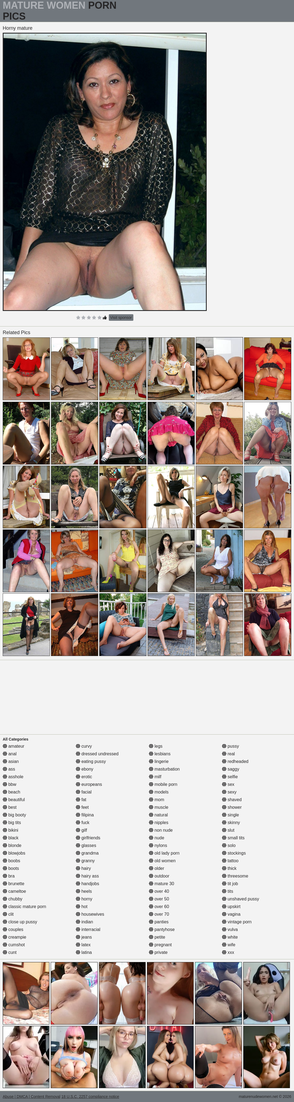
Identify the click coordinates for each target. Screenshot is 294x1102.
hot (82, 906)
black (11, 838)
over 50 (159, 899)
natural (158, 815)
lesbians (159, 753)
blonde (12, 845)
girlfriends (88, 838)
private (158, 952)
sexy (229, 792)
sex (228, 784)
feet (82, 807)
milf (155, 776)
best (10, 807)
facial (84, 792)
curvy (84, 746)
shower (232, 807)
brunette (13, 883)
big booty (14, 815)
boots (11, 868)
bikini (10, 830)
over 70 (159, 914)
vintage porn (237, 922)
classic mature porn (24, 906)
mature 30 (161, 883)
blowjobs (14, 853)
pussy (230, 746)
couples (13, 929)
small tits (233, 838)
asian (11, 761)
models (159, 792)
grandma (87, 853)
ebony (84, 769)
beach (11, 792)
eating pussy (91, 761)
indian (84, 922)
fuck (82, 822)
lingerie (159, 761)
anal (10, 753)
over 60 (159, 906)
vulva (230, 929)
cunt (10, 952)
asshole (13, 776)
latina (84, 952)
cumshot (14, 944)
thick (229, 868)
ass (9, 769)
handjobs (87, 883)
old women (162, 860)
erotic (84, 776)
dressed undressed (97, 753)
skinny (231, 822)
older (156, 868)
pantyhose (162, 929)
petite (157, 937)
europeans (89, 784)
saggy (230, 769)
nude (156, 838)
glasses (86, 845)
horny (84, 899)
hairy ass (87, 876)
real (228, 753)
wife (228, 944)
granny (85, 860)
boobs (11, 860)
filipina (85, 815)
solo (229, 845)
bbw (9, 784)
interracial (88, 929)
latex (83, 944)
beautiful (14, 799)
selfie (230, 776)
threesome (235, 876)
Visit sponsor (121, 317)
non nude (161, 830)
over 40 (159, 891)
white (230, 937)
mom (156, 799)
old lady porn (164, 853)
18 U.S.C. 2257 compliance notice (90, 1096)
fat (81, 799)
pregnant (160, 944)
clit (8, 914)
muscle (158, 807)
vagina (231, 914)
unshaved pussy (240, 899)
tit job (230, 883)
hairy (83, 868)
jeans (84, 937)
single (230, 815)
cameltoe (14, 891)
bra (9, 876)
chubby (12, 899)
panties (159, 922)
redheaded (235, 761)
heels (84, 891)
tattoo (230, 860)
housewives (90, 914)
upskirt (231, 906)
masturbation (164, 769)
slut (228, 830)
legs (156, 746)
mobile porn (163, 784)
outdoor (159, 876)
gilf (81, 830)
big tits (12, 822)
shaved (232, 799)
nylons (158, 845)
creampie (14, 937)
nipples (158, 822)
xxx (228, 952)
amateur (13, 746)
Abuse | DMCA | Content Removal (31, 1096)
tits (227, 891)
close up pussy (20, 922)
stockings (234, 853)
